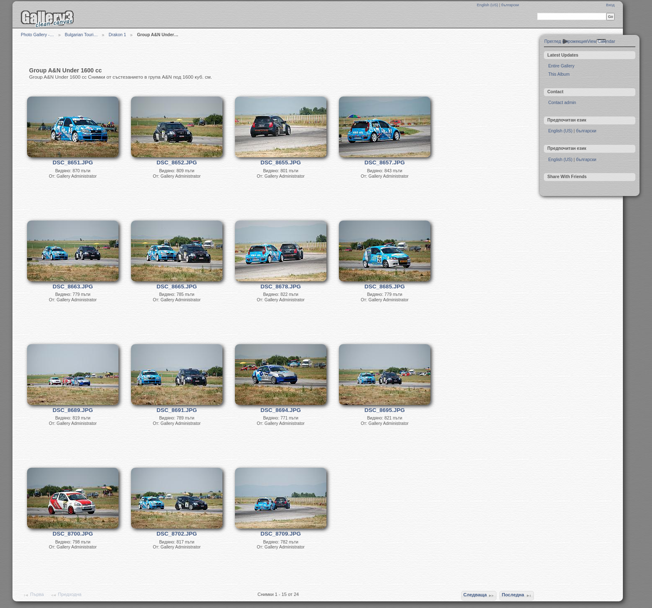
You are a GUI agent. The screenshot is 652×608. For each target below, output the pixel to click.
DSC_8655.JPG (281, 162)
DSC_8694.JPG (281, 410)
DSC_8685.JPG (385, 286)
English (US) (488, 5)
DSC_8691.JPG (177, 410)
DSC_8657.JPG (385, 162)
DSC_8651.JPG (73, 162)
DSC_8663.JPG (73, 286)
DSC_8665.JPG (177, 286)
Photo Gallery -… (37, 34)
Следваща (478, 595)
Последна (517, 595)
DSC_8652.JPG (177, 162)
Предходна (66, 595)
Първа (33, 595)
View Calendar (601, 41)
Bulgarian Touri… (81, 34)
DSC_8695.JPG (385, 410)
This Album (558, 74)
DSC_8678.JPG (281, 286)
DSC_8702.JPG (177, 534)
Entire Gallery (561, 66)
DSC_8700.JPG (73, 534)
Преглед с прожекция (565, 41)
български (510, 5)
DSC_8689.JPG (73, 410)
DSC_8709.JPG (281, 534)
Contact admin (562, 102)
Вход (610, 5)
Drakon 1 (117, 34)
